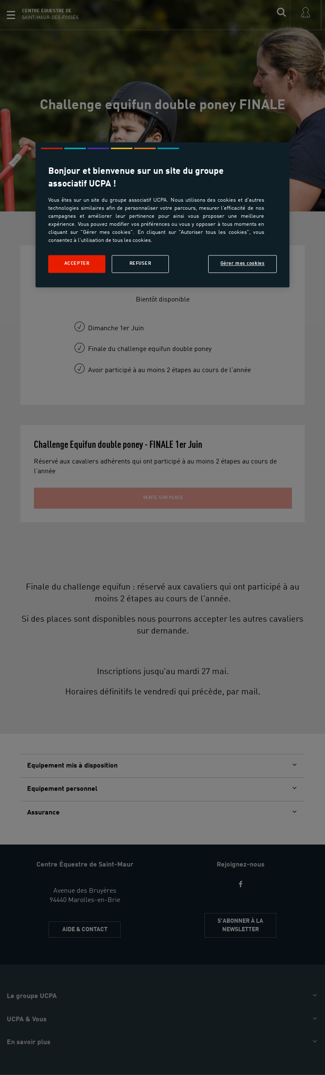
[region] (162, 215)
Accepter (77, 263)
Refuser (140, 263)
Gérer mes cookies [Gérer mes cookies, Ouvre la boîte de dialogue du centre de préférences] (242, 263)
